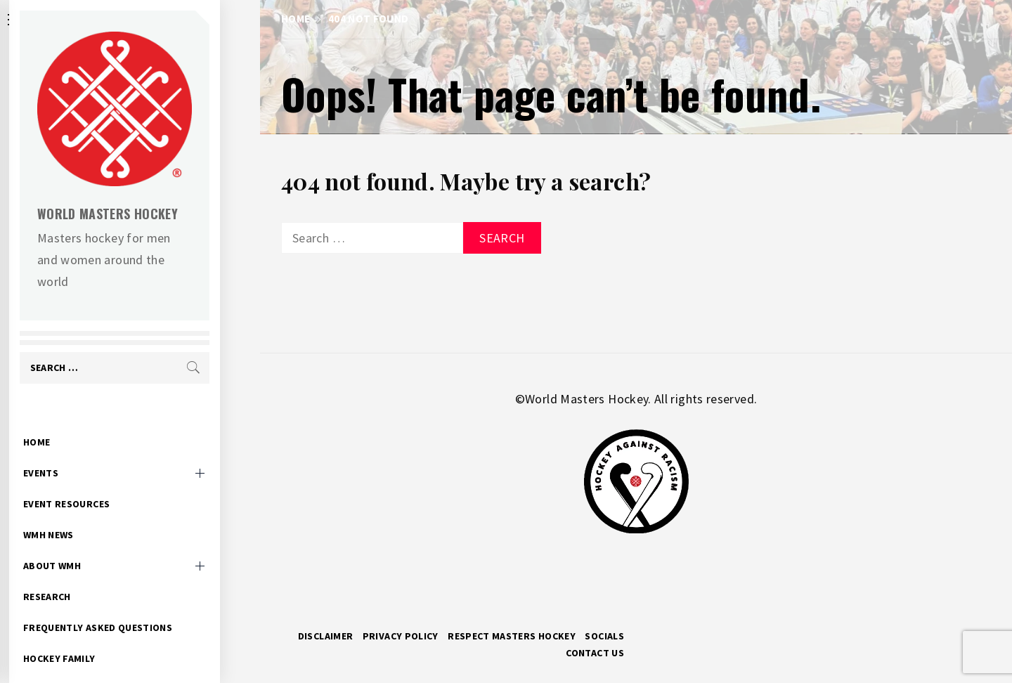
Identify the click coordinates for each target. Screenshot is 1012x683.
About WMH (92, 544)
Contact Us (595, 652)
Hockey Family (99, 636)
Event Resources (106, 482)
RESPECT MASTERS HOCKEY (512, 636)
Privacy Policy (401, 636)
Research (87, 574)
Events (80, 451)
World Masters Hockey (147, 213)
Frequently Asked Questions (137, 605)
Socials (604, 636)
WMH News (88, 513)
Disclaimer (325, 636)
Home (76, 420)
